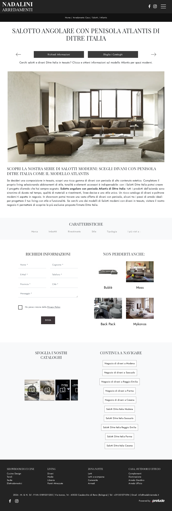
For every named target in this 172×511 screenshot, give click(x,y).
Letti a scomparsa (96, 476)
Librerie (51, 480)
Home (67, 17)
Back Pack (108, 324)
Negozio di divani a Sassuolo (119, 372)
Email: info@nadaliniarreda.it (145, 494)
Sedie (9, 480)
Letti (90, 473)
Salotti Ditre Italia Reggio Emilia (119, 427)
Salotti (95, 17)
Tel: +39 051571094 (120, 494)
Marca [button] (34, 231)
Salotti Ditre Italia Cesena (120, 445)
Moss (140, 288)
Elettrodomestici (14, 483)
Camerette (93, 480)
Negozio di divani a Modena (120, 363)
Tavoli (9, 476)
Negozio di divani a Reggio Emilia (119, 381)
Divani (50, 473)
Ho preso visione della (42, 307)
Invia (48, 320)
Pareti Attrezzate (55, 483)
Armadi (91, 483)
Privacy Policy (53, 307)
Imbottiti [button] (53, 231)
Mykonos (139, 324)
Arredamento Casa (81, 17)
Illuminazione (135, 476)
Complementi (135, 473)
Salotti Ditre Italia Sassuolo (119, 418)
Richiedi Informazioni (59, 54)
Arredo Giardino (136, 480)
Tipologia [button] (112, 231)
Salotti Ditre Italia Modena (119, 409)
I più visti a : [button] (134, 231)
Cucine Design (14, 473)
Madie (50, 476)
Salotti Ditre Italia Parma (119, 436)
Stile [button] (94, 231)
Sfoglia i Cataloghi (113, 54)
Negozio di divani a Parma (119, 390)
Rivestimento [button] (74, 231)
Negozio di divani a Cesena (119, 400)
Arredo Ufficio (135, 483)
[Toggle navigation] (163, 7)
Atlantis (103, 17)
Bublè (108, 288)
